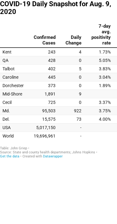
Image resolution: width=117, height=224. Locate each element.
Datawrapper (53, 156)
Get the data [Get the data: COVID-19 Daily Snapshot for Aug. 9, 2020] (9, 156)
